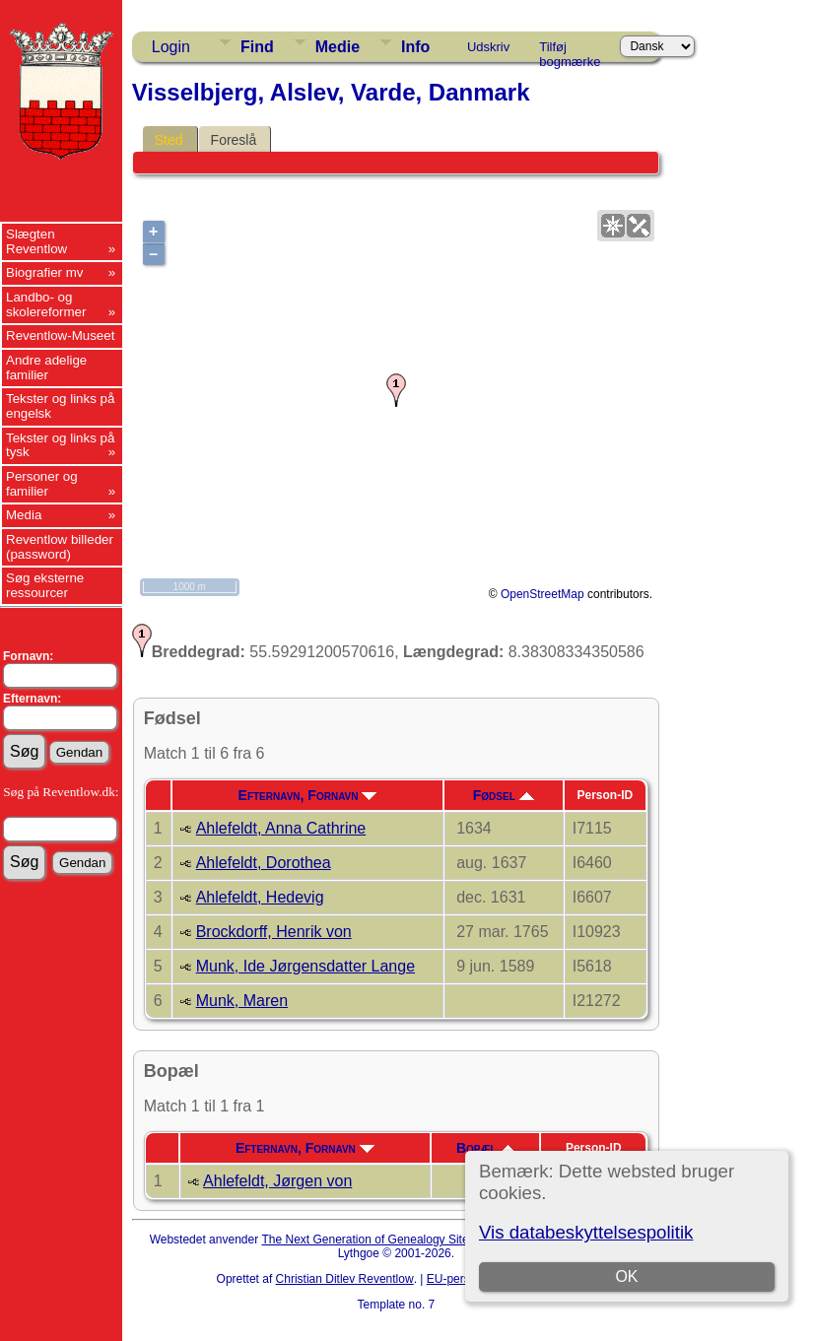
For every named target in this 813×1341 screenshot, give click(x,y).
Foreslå (234, 140)
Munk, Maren (242, 1000)
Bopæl (485, 1148)
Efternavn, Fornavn (307, 795)
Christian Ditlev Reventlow (345, 1279)
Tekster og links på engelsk (60, 406)
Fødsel (503, 795)
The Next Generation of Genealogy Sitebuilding (385, 1239)
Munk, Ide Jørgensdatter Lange (305, 966)
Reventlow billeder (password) (59, 547)
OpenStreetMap (542, 594)
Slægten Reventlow (36, 241)
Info (415, 46)
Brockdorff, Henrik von (274, 931)
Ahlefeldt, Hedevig (260, 897)
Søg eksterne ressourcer (45, 585)
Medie (337, 46)
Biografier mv (45, 272)
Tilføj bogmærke (569, 50)
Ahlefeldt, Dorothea (263, 862)
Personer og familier (42, 484)
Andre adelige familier (46, 367)
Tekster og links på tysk (60, 445)
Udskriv (488, 46)
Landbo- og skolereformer (46, 304)
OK (627, 1276)
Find (257, 46)
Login (171, 46)
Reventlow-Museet (60, 335)
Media (23, 514)
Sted (169, 140)
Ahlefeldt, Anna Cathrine (281, 828)
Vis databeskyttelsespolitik (586, 1232)
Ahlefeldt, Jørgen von (277, 1181)
